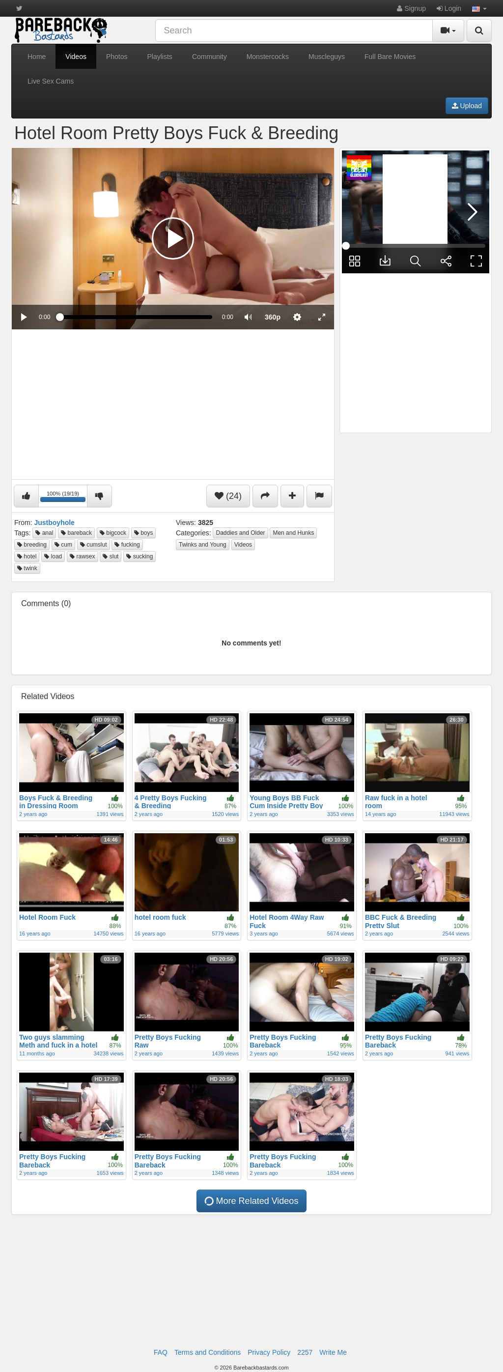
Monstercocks (268, 56)
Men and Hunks (293, 532)
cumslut (93, 544)
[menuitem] (272, 317)
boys (143, 532)
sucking (139, 556)
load (53, 556)
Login (449, 8)
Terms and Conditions (207, 1352)
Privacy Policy (269, 1352)
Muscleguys (326, 56)
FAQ (161, 1352)
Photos (117, 56)
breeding (32, 544)
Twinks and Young (202, 544)
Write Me (333, 1352)
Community (209, 56)
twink (27, 568)
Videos (75, 56)
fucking (127, 544)
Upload (467, 106)
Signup (411, 8)
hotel (26, 556)
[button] (479, 8)
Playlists (159, 56)
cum (63, 544)
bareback (76, 532)
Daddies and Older (240, 532)
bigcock (113, 532)
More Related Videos (251, 1201)
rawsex (82, 556)
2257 (304, 1352)
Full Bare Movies (390, 56)
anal (44, 532)
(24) (228, 496)
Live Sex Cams (51, 81)
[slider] (136, 317)
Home (37, 56)
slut (110, 556)
